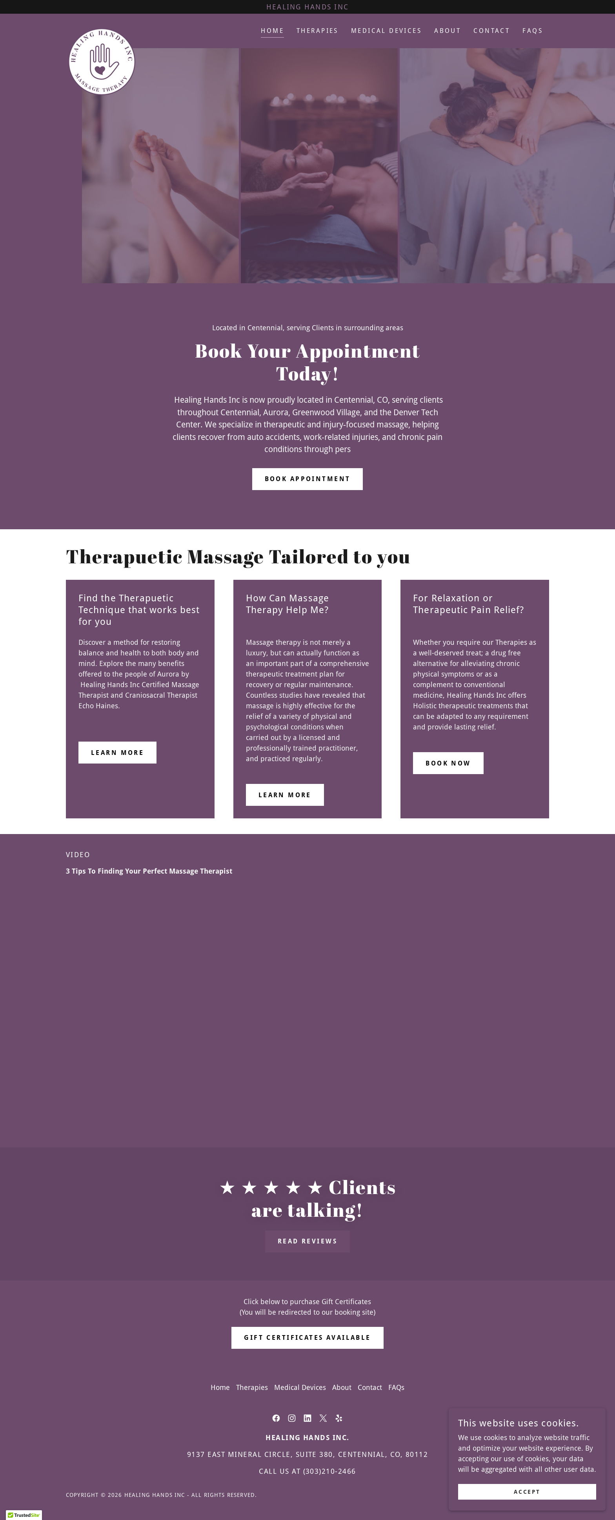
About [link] (447, 30)
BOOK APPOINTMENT (308, 479)
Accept (527, 1492)
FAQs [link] (532, 30)
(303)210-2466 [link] (329, 1471)
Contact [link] (491, 30)
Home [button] (220, 1387)
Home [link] (272, 30)
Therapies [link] (317, 30)
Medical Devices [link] (386, 30)
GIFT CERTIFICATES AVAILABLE (307, 1337)
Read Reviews (307, 1241)
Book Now (448, 763)
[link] (102, 29)
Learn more (117, 752)
